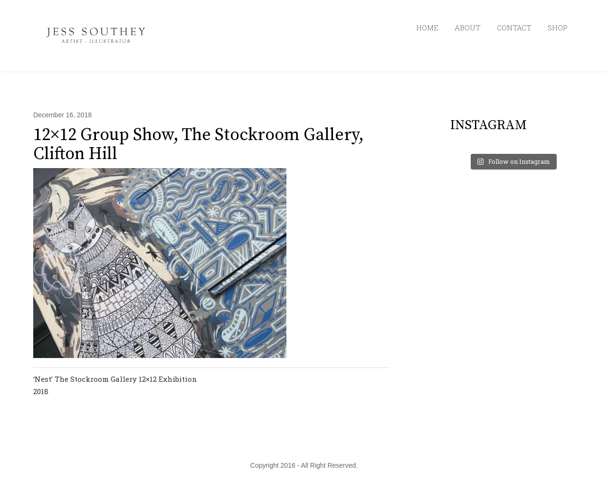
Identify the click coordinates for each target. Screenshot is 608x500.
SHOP (558, 27)
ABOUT (468, 27)
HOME (427, 27)
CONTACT (514, 27)
